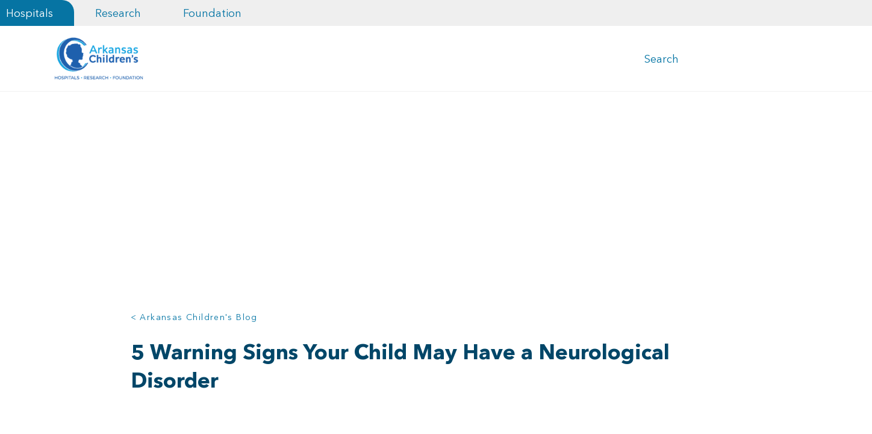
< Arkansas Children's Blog (194, 318)
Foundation (212, 13)
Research (118, 13)
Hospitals (29, 13)
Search (661, 59)
